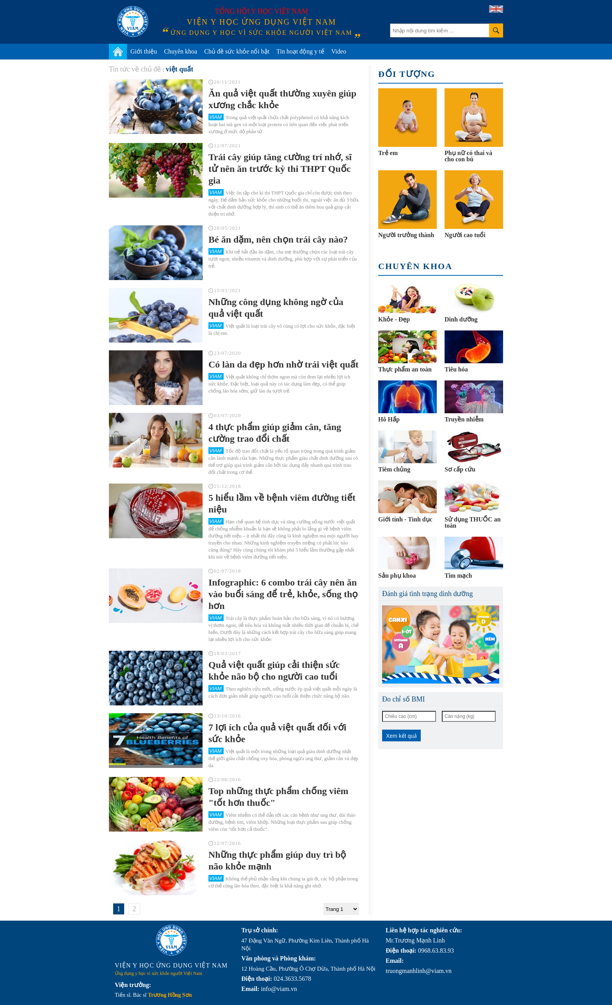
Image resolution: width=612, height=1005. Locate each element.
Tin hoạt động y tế (300, 51)
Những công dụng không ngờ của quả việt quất (275, 308)
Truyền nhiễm (464, 419)
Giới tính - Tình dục (405, 519)
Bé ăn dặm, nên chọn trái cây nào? (278, 239)
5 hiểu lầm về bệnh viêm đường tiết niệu (282, 503)
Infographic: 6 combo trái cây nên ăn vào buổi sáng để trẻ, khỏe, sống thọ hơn (283, 594)
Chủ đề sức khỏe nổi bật (236, 51)
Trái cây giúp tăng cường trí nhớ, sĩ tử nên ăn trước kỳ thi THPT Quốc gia (280, 169)
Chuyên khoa (180, 51)
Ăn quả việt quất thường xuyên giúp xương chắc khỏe (282, 99)
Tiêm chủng (394, 469)
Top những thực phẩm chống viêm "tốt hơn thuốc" (278, 797)
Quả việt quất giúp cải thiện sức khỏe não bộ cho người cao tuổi (274, 671)
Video (338, 51)
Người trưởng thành (406, 235)
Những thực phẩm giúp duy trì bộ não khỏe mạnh (277, 860)
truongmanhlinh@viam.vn (419, 971)
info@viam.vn (279, 988)
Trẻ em (388, 153)
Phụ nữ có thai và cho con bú (468, 156)
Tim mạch (458, 575)
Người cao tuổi (465, 235)
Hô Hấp (389, 419)
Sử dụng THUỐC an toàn (473, 522)
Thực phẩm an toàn (405, 369)
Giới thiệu (143, 51)
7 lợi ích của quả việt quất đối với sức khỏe (277, 733)
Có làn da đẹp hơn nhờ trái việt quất (283, 364)
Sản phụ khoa (397, 575)
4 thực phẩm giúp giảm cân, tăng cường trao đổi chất (274, 433)
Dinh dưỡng (461, 319)
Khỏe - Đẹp (394, 319)
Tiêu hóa (456, 369)
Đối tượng (406, 74)
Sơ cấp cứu (460, 469)
